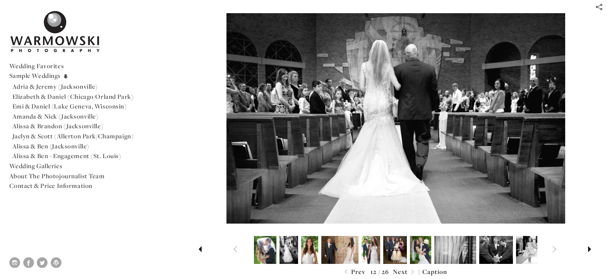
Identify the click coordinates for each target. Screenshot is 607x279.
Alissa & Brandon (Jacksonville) (58, 126)
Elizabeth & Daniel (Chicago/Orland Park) (73, 96)
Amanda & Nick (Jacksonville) (55, 116)
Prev (354, 272)
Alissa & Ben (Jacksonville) (50, 146)
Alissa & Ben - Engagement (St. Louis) (67, 156)
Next (404, 272)
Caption (434, 272)
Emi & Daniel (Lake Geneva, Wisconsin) (69, 106)
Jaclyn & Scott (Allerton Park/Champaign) (73, 136)
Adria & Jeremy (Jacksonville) (55, 86)
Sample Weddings (39, 75)
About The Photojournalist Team (57, 176)
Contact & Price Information (51, 185)
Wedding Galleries (36, 166)
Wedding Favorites (36, 66)
